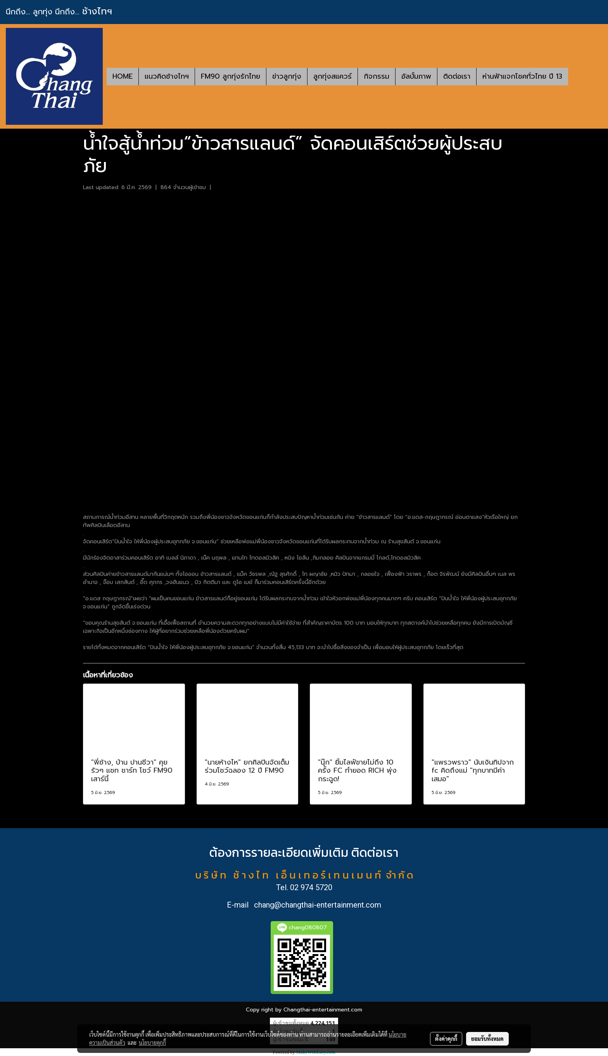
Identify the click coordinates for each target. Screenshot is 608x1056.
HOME (122, 76)
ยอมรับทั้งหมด (487, 1038)
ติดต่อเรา (456, 76)
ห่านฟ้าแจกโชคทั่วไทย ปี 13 (522, 76)
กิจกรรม (376, 76)
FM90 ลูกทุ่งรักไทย (230, 76)
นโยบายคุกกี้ (152, 1042)
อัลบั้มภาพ (416, 76)
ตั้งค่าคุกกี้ (446, 1038)
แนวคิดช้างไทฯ (167, 76)
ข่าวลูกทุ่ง (286, 76)
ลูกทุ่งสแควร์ (332, 76)
